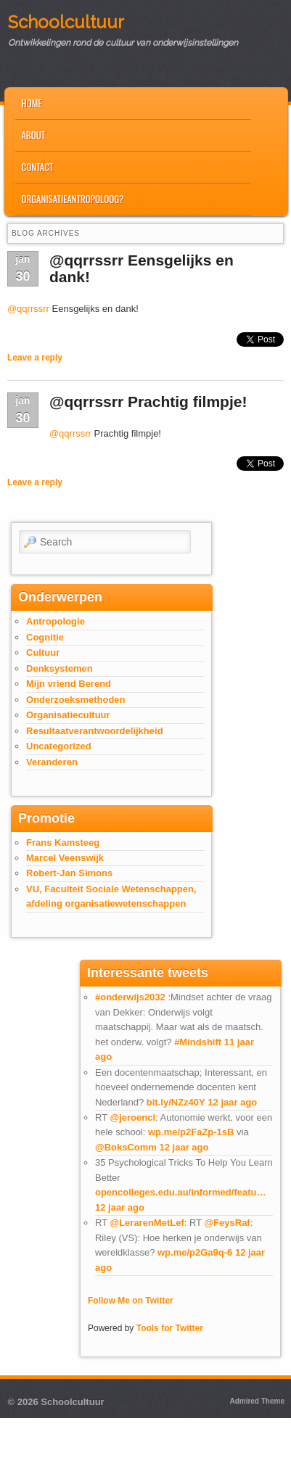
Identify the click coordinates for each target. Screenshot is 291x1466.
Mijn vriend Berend (68, 683)
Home (31, 103)
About (33, 135)
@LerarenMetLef (147, 1222)
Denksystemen (59, 668)
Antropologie (55, 621)
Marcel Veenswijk (65, 857)
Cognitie (45, 637)
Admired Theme (256, 1401)
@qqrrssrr (28, 308)
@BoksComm (126, 1147)
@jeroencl (132, 1117)
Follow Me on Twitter (130, 1301)
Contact (37, 167)
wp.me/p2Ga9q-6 (194, 1252)
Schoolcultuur (66, 22)
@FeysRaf (227, 1222)
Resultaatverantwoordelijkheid (94, 730)
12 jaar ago (232, 1102)
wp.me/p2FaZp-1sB (191, 1132)
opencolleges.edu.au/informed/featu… (180, 1192)
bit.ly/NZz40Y (176, 1102)
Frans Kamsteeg (62, 842)
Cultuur (43, 652)
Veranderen (52, 762)
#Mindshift (197, 1042)
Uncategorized (58, 746)
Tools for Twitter (169, 1328)
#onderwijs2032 (130, 997)
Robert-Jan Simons (69, 873)
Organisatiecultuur (68, 714)
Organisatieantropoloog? (72, 199)
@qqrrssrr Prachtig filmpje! (148, 401)
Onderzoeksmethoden (76, 699)
